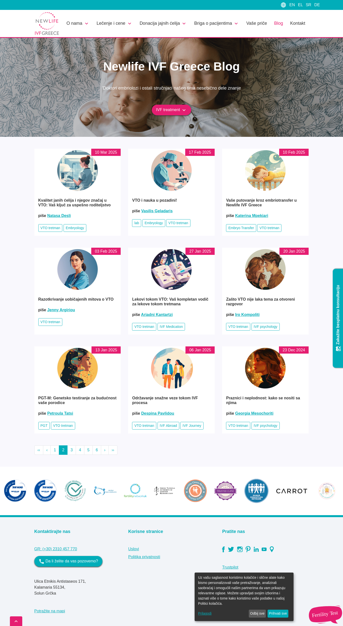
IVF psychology (265, 327)
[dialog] (244, 597)
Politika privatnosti (144, 557)
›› (113, 450)
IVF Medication (171, 327)
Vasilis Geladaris (157, 211)
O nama (78, 23)
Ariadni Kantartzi (157, 315)
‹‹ (39, 450)
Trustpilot (230, 567)
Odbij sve (257, 613)
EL (301, 5)
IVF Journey (192, 426)
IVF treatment (171, 110)
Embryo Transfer (241, 228)
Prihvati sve (278, 613)
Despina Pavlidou (157, 413)
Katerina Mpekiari (251, 216)
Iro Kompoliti (247, 315)
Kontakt (297, 23)
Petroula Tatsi (60, 413)
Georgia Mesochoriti (254, 413)
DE (317, 5)
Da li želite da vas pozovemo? (68, 561)
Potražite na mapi (49, 611)
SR (309, 5)
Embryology (75, 228)
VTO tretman (50, 228)
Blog (278, 23)
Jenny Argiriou (61, 310)
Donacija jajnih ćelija (163, 23)
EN (292, 5)
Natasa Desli (59, 216)
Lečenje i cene (115, 23)
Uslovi (133, 549)
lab (136, 223)
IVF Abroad (168, 426)
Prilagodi (204, 613)
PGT (44, 426)
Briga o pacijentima (216, 23)
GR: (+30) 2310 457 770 (55, 549)
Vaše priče (256, 23)
